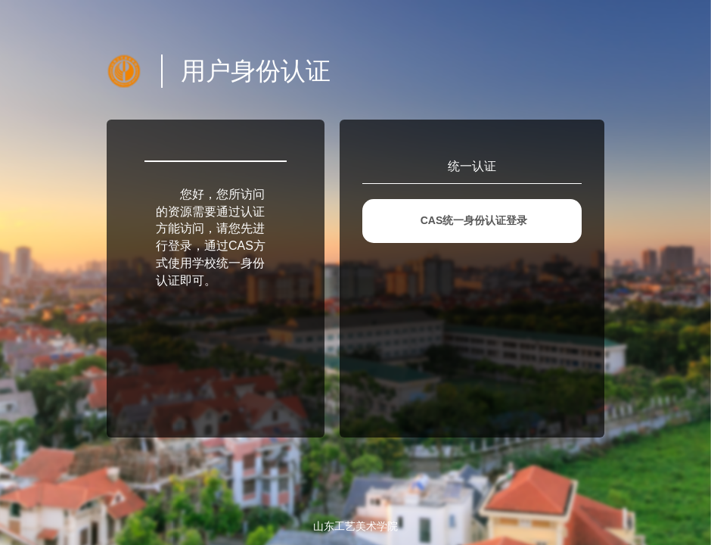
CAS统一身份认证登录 (474, 220)
